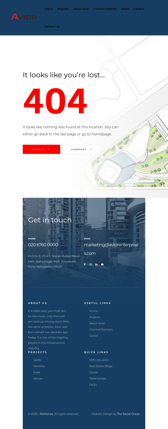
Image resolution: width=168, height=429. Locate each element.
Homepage (83, 149)
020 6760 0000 (43, 244)
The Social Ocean (128, 414)
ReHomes (46, 414)
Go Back (41, 149)
